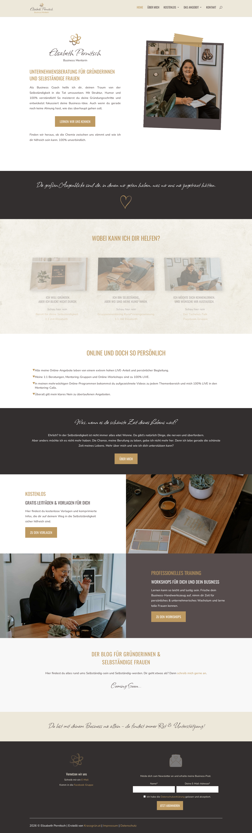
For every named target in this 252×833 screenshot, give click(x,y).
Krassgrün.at (92, 826)
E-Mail (85, 779)
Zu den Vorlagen (41, 532)
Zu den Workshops (168, 616)
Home (140, 7)
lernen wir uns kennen (75, 121)
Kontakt (211, 7)
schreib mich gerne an (191, 673)
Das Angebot (191, 7)
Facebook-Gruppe (83, 784)
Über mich (153, 7)
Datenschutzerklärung (173, 796)
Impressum (110, 826)
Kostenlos (170, 7)
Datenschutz (128, 826)
